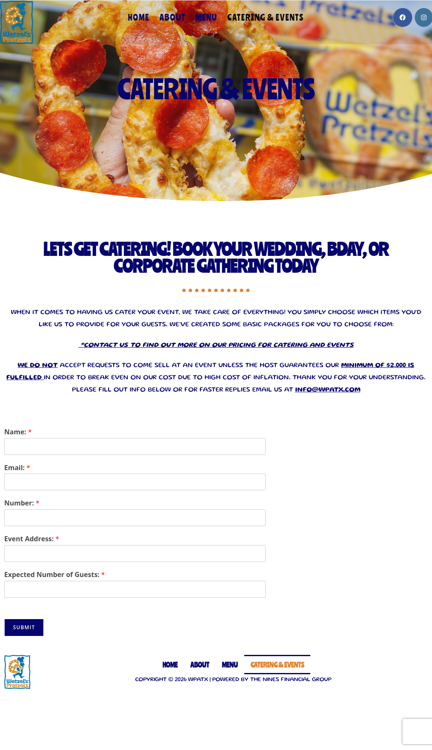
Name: (18, 432)
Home (170, 664)
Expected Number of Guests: (54, 574)
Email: (17, 467)
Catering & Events (277, 664)
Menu (230, 664)
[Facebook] (402, 17)
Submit (24, 627)
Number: (22, 503)
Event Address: (31, 539)
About (199, 664)
